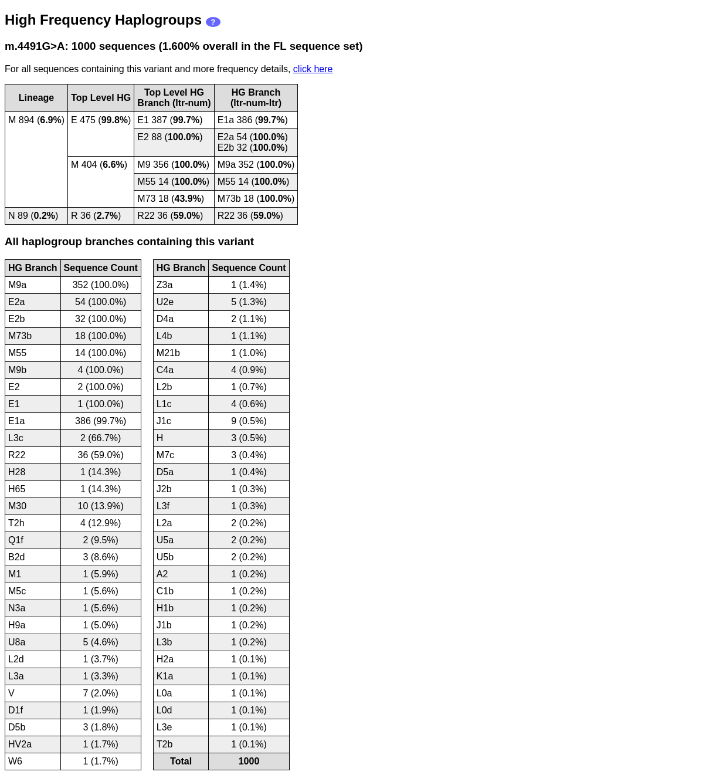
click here (313, 69)
